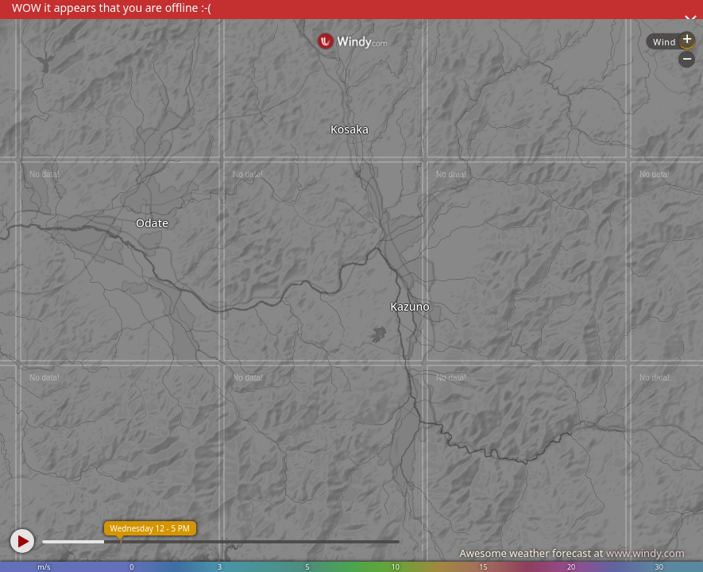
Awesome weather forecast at (572, 553)
